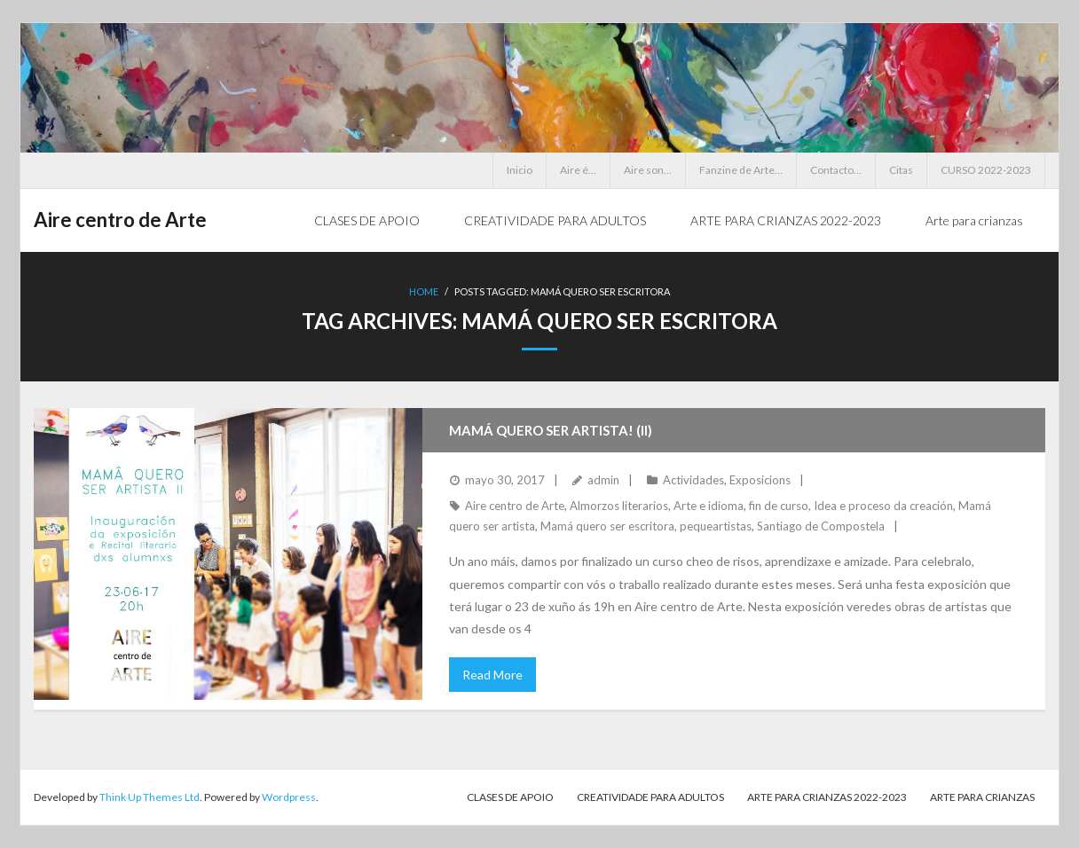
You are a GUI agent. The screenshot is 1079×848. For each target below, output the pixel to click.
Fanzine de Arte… (741, 170)
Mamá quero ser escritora (607, 526)
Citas (901, 170)
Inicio (519, 170)
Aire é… (578, 170)
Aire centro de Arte (514, 506)
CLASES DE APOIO (510, 797)
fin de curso (778, 506)
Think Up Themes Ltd (149, 797)
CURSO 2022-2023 (986, 170)
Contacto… (836, 170)
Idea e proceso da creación (883, 506)
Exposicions (760, 480)
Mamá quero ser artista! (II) (550, 430)
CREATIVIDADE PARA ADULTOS (650, 797)
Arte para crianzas (982, 797)
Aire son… (648, 170)
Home (423, 291)
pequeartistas (716, 526)
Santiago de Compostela (821, 526)
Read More (492, 674)
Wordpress (289, 797)
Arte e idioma (708, 506)
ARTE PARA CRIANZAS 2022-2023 (827, 797)
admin (603, 480)
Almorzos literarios (619, 506)
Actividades (693, 480)
